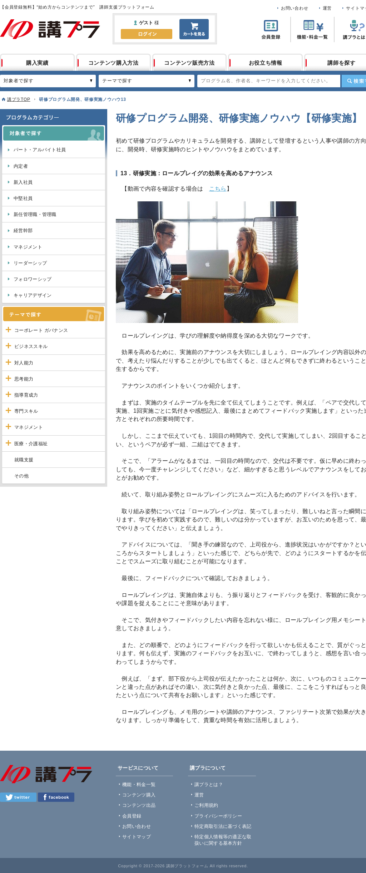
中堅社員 (23, 198)
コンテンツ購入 (138, 795)
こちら (218, 189)
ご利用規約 (206, 805)
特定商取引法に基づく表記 (223, 826)
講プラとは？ (208, 784)
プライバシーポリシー (218, 816)
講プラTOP (18, 99)
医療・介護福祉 (31, 443)
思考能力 (23, 379)
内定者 (21, 166)
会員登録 (131, 816)
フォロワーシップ (32, 279)
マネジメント (28, 247)
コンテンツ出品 (138, 805)
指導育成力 (26, 395)
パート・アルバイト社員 (40, 149)
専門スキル (26, 411)
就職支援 (23, 459)
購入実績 (37, 63)
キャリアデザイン (32, 295)
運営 (327, 8)
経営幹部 (23, 230)
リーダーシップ (30, 263)
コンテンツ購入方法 (113, 63)
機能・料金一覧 (138, 784)
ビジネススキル (31, 346)
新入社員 (23, 182)
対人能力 (23, 363)
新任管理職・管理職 (35, 214)
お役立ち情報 (265, 63)
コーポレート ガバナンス (41, 330)
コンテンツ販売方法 (189, 63)
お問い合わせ (294, 8)
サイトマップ (136, 836)
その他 (21, 476)
